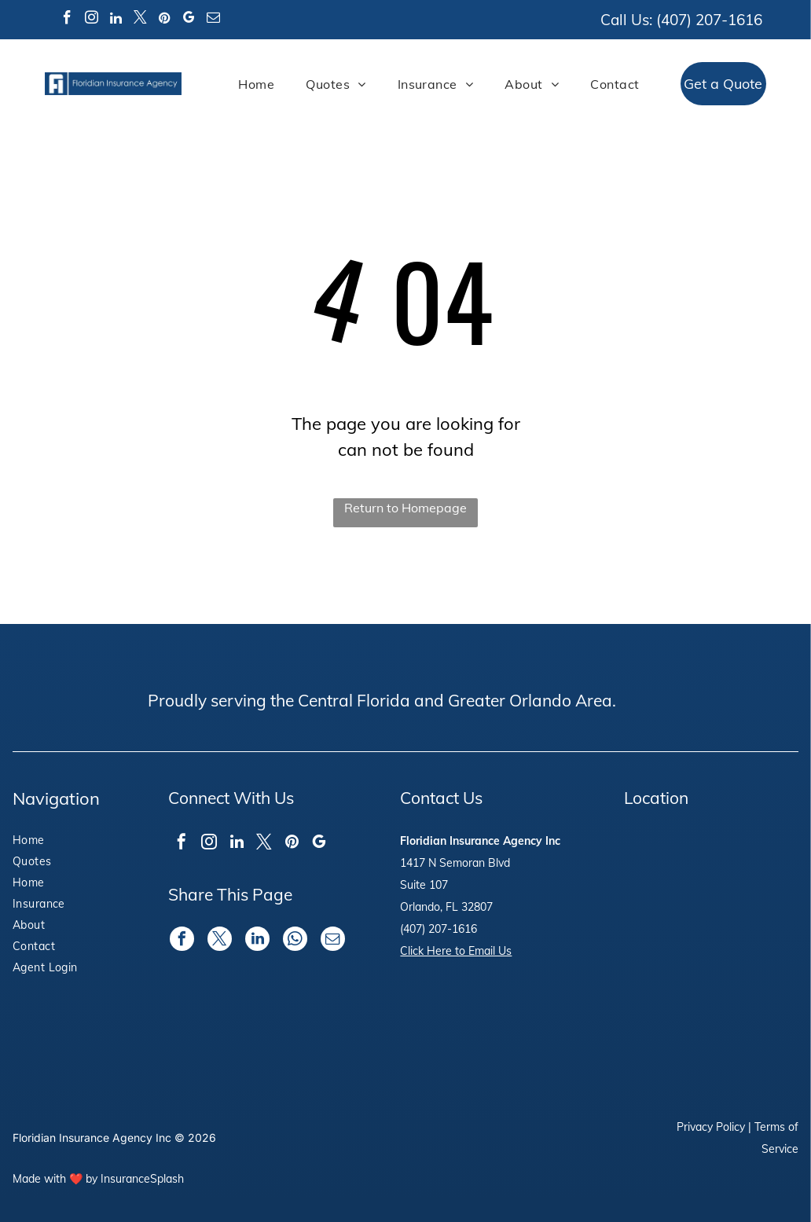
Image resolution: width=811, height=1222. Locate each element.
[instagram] (92, 20)
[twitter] (140, 20)
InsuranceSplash (142, 1179)
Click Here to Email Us (456, 951)
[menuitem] (256, 84)
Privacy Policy (711, 1127)
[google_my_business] (189, 20)
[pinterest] (165, 20)
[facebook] (67, 20)
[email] (214, 20)
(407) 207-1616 (709, 19)
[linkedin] (116, 20)
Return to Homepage (405, 508)
